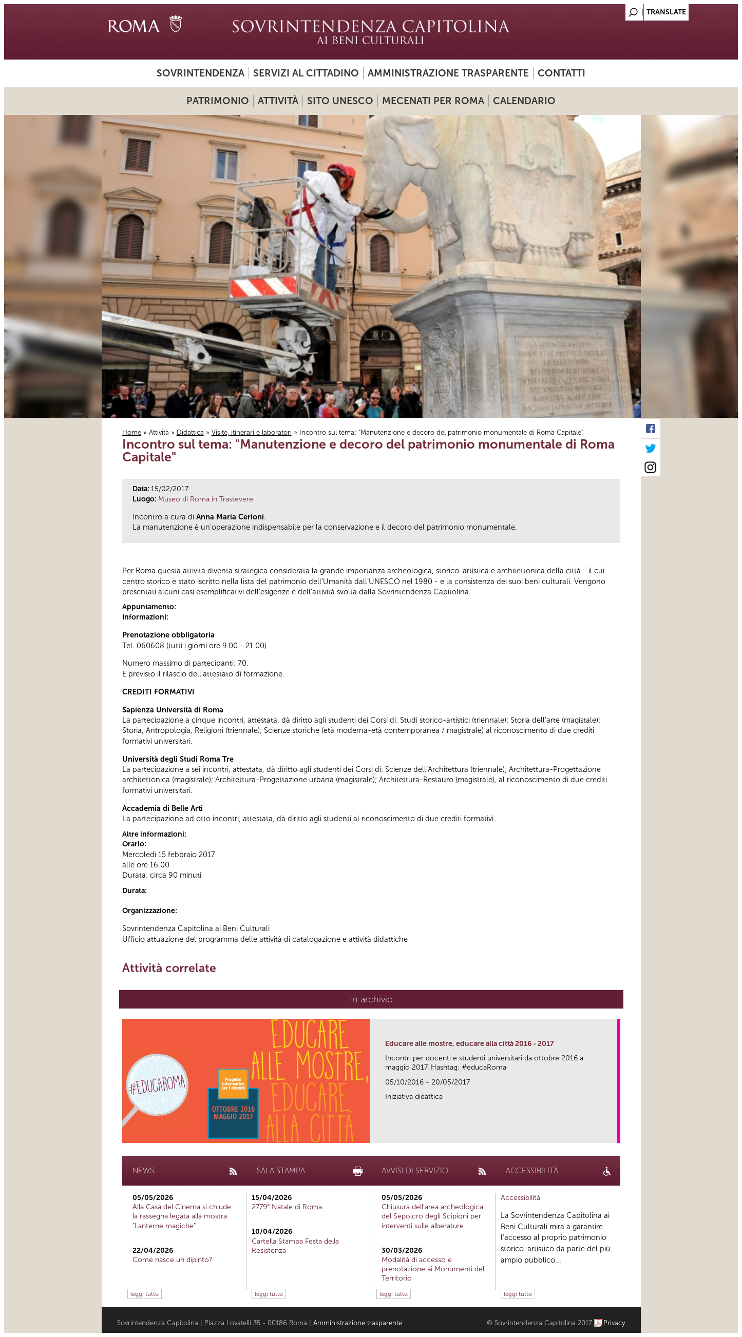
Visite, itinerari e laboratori (252, 432)
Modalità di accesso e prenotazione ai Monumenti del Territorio (433, 1269)
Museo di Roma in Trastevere (205, 499)
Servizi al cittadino (306, 73)
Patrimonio (217, 101)
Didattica (190, 432)
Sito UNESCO (340, 101)
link (612, 1132)
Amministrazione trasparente (448, 73)
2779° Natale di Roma (287, 1207)
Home (131, 432)
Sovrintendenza (200, 73)
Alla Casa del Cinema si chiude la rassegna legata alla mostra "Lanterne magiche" (181, 1216)
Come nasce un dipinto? (172, 1259)
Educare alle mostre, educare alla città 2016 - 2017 (469, 1043)
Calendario (524, 101)
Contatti (561, 73)
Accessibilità (520, 1197)
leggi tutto (144, 1293)
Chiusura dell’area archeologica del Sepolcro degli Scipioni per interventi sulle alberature (432, 1216)
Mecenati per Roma (433, 101)
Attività (278, 101)
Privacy (614, 1323)
